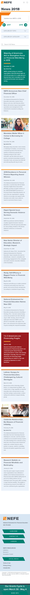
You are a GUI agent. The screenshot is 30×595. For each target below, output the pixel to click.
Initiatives (5, 550)
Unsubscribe (6, 568)
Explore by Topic (10, 31)
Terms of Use (6, 563)
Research (5, 552)
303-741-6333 (7, 525)
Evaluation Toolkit (8, 554)
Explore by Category (12, 36)
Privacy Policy (7, 565)
